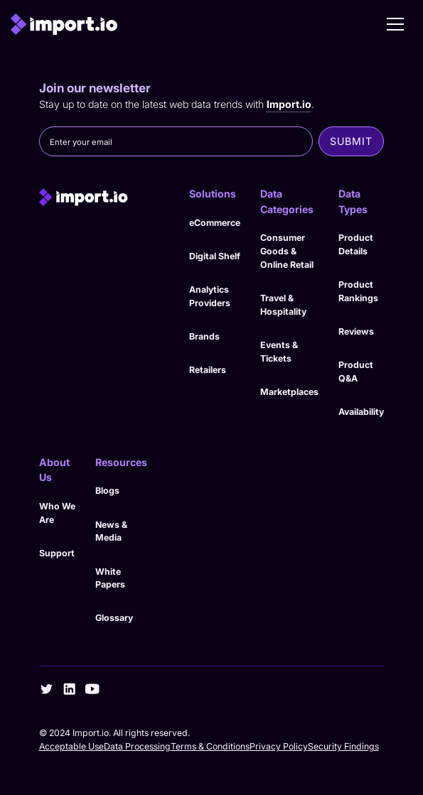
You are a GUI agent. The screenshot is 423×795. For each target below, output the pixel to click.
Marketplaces (289, 391)
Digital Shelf (214, 256)
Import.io (289, 104)
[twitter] (46, 688)
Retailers (207, 369)
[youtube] (92, 688)
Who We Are (57, 513)
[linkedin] (69, 688)
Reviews (356, 331)
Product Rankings (358, 291)
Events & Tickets (279, 352)
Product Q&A (355, 371)
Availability (361, 411)
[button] (395, 24)
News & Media (111, 531)
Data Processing (137, 746)
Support (57, 553)
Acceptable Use (71, 746)
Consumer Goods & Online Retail (287, 250)
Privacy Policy (279, 746)
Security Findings (343, 746)
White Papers (110, 578)
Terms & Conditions (210, 746)
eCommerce (214, 222)
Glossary (114, 617)
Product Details (355, 244)
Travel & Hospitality (283, 305)
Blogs (107, 490)
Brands (204, 336)
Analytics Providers (209, 296)
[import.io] (104, 196)
